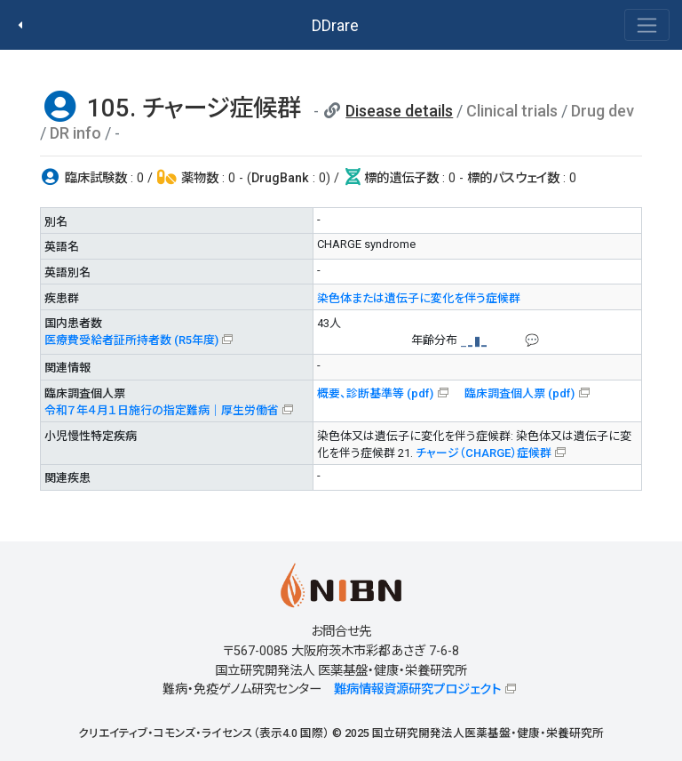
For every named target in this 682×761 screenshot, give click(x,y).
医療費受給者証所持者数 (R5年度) (131, 340)
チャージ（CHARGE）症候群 (483, 453)
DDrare (335, 25)
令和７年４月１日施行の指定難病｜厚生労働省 (161, 410)
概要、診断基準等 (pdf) (375, 393)
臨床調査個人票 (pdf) (519, 393)
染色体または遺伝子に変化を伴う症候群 (418, 298)
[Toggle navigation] (647, 25)
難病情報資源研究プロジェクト (417, 689)
